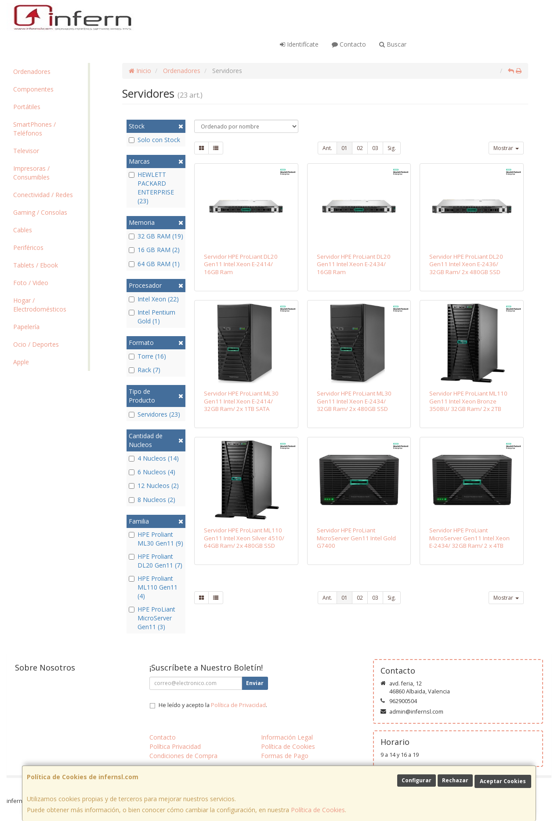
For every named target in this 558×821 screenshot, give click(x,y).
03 (375, 148)
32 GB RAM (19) (156, 236)
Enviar (255, 683)
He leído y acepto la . (213, 705)
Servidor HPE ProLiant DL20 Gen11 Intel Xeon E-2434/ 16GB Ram (354, 264)
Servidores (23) (154, 414)
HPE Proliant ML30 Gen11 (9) (156, 538)
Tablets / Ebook (35, 265)
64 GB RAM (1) (154, 264)
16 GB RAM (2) (154, 250)
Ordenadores (32, 71)
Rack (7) (144, 370)
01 (344, 148)
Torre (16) (147, 356)
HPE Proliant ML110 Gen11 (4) (153, 587)
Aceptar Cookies (503, 781)
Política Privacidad (175, 746)
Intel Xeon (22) (154, 299)
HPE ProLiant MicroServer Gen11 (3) (152, 618)
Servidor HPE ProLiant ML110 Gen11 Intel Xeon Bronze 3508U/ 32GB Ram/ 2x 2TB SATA (468, 404)
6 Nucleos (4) (152, 472)
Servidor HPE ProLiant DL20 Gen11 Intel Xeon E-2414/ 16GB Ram (241, 264)
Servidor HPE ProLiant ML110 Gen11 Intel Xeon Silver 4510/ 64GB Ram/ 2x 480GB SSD (244, 538)
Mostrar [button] (506, 148)
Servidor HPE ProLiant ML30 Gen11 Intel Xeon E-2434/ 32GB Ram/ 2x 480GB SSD (354, 401)
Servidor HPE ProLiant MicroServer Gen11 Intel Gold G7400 (356, 538)
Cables (22, 230)
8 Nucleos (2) (152, 499)
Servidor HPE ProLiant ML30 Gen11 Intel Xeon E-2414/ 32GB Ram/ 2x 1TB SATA (241, 401)
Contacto (349, 44)
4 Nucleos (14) (154, 458)
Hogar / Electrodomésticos (39, 304)
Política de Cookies (318, 810)
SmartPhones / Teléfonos (34, 128)
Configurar (416, 780)
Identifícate (299, 44)
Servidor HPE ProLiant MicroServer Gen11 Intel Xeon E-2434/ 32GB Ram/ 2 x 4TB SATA (469, 541)
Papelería (26, 327)
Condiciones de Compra (183, 755)
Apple (21, 362)
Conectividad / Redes (43, 195)
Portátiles (26, 107)
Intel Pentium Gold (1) (152, 316)
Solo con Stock (154, 140)
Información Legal (287, 737)
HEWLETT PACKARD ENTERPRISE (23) (151, 187)
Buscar (392, 44)
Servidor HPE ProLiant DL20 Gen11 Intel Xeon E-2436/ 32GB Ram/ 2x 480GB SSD (466, 264)
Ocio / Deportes (36, 344)
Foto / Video (30, 283)
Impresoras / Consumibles (31, 172)
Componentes (33, 89)
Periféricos (28, 247)
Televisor (26, 151)
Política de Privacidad (238, 705)
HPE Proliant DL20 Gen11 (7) (155, 560)
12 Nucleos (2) (154, 485)
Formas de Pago (284, 755)
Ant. (327, 148)
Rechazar (455, 780)
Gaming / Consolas (40, 212)
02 (360, 148)
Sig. (392, 148)
